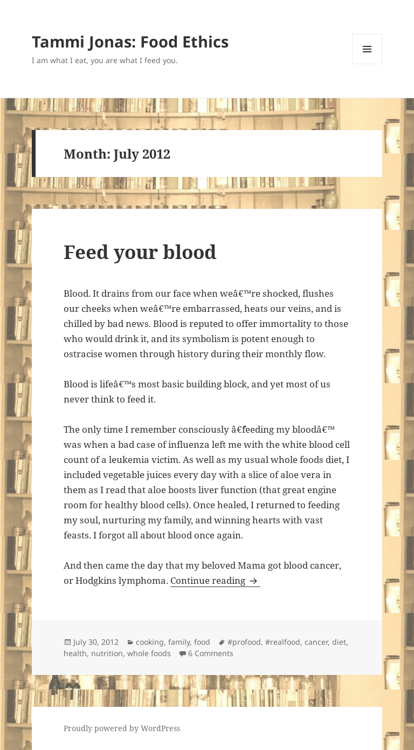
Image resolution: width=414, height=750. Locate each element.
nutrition (107, 653)
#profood (244, 642)
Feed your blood (140, 251)
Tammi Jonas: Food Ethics (130, 41)
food (202, 642)
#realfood (282, 642)
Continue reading (215, 580)
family (179, 642)
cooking (150, 642)
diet (339, 642)
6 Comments (210, 653)
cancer (316, 642)
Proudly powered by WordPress (122, 728)
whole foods (149, 653)
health (75, 653)
